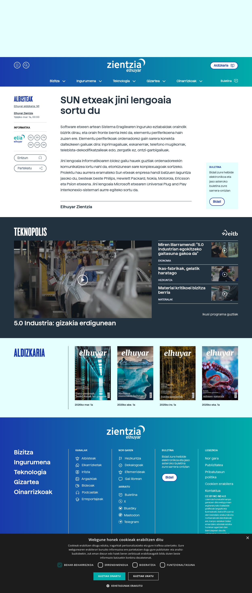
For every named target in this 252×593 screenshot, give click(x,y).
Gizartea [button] (156, 81)
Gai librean (130, 479)
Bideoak (84, 486)
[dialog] (126, 563)
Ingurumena (32, 462)
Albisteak (23, 99)
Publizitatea (214, 465)
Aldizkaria (224, 66)
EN (30, 144)
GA (43, 144)
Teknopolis (30, 231)
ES (37, 137)
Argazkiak (86, 479)
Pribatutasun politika (215, 474)
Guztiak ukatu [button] (143, 576)
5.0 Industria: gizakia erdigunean (65, 323)
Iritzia (82, 472)
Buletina (229, 81)
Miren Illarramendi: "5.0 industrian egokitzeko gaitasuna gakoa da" (181, 249)
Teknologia (30, 472)
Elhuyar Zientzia (23, 113)
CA (37, 144)
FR (43, 137)
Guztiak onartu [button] (109, 576)
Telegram (129, 522)
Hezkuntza (130, 458)
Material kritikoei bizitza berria (181, 290)
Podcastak (86, 492)
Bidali (217, 202)
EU (30, 137)
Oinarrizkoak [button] (190, 81)
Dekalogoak (131, 465)
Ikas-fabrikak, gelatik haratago (179, 270)
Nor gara (212, 458)
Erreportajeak (89, 499)
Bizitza (23, 452)
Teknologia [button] (124, 81)
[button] (17, 65)
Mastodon (129, 515)
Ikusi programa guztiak (220, 314)
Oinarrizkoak (33, 491)
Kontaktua (212, 491)
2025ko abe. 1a (126, 404)
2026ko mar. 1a (84, 404)
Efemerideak (132, 472)
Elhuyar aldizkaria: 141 (26, 106)
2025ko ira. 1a (168, 404)
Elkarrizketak (88, 465)
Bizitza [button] (58, 81)
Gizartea (26, 482)
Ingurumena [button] (89, 81)
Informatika (22, 127)
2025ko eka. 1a (211, 404)
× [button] (247, 538)
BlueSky (127, 508)
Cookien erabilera (219, 484)
